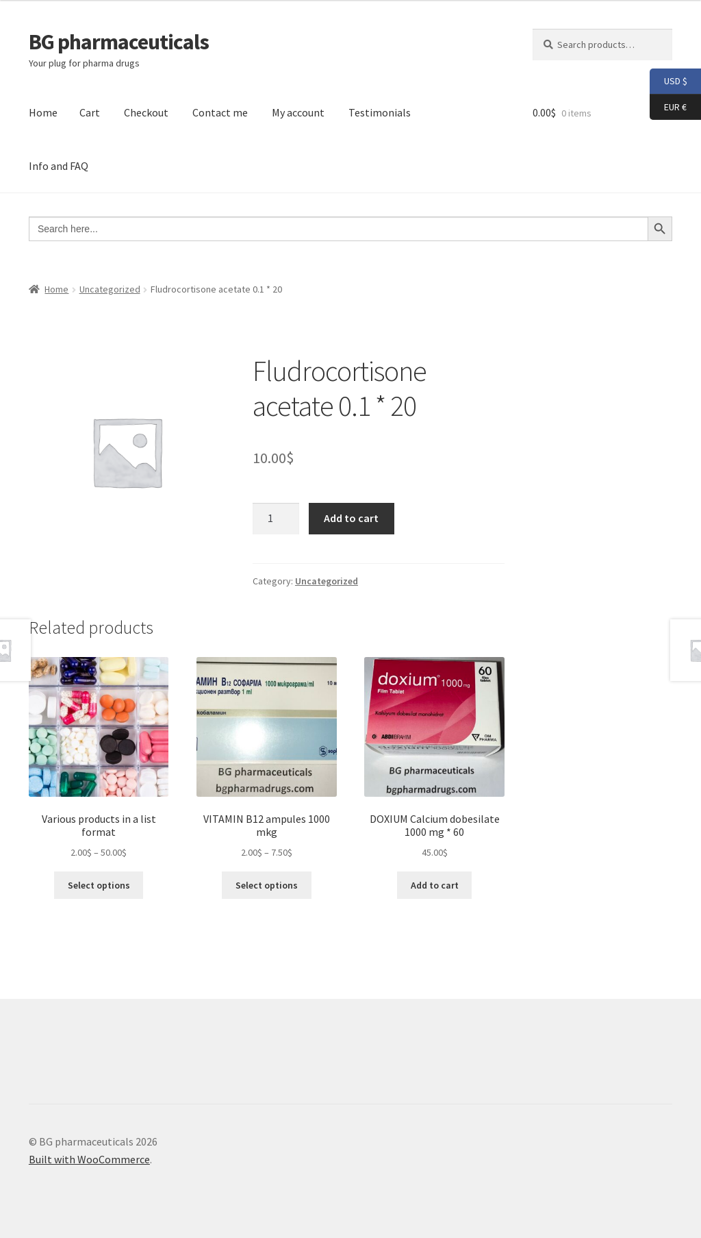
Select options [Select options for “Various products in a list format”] (99, 885)
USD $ (668, 82)
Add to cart (351, 518)
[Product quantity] (276, 518)
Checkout (146, 112)
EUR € (668, 108)
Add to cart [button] (435, 885)
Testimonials (379, 112)
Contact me (220, 112)
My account (298, 112)
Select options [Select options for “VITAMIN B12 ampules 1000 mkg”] (266, 885)
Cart (89, 112)
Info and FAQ (58, 166)
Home (43, 112)
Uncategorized (109, 289)
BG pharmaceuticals (119, 41)
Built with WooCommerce (89, 1159)
